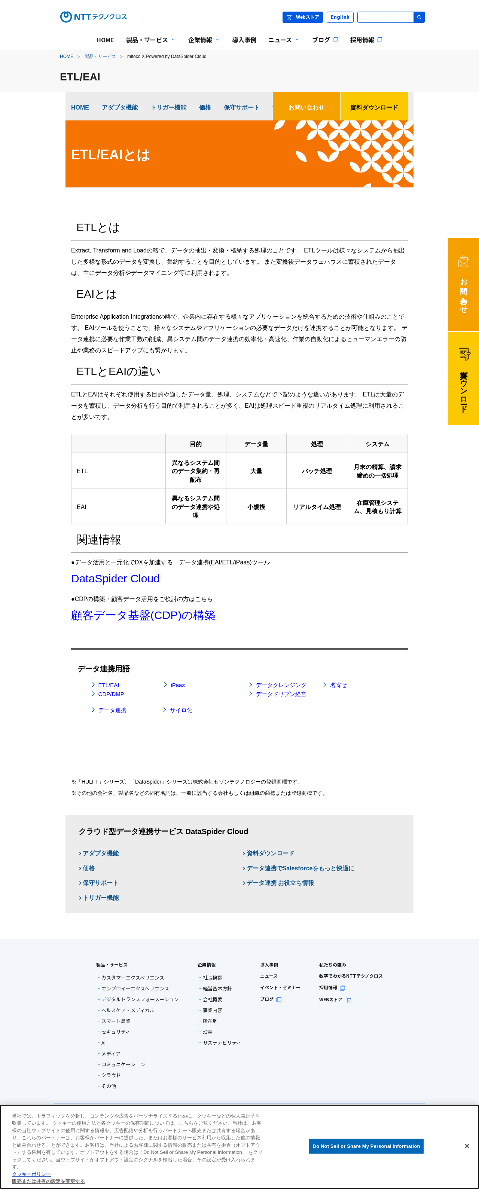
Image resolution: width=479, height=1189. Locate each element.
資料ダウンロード (374, 107)
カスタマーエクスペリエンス (132, 977)
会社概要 (212, 999)
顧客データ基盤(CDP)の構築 (143, 615)
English (340, 17)
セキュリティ (115, 1031)
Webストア (302, 16)
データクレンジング (281, 685)
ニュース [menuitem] (281, 44)
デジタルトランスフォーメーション (140, 999)
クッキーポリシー (31, 1174)
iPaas (178, 685)
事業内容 (212, 1010)
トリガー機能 (168, 107)
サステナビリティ (222, 1042)
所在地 (210, 1020)
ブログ (271, 999)
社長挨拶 (212, 977)
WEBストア (335, 999)
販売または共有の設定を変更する (48, 1181)
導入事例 (269, 964)
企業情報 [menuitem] (201, 44)
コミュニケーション (123, 1064)
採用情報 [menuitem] (366, 39)
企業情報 (207, 964)
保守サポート (242, 107)
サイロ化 (181, 710)
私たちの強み (332, 964)
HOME (66, 56)
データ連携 (112, 710)
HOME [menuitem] (105, 39)
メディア (110, 1053)
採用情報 (332, 987)
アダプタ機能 (120, 107)
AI (103, 1042)
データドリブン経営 (281, 694)
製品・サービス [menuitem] (148, 44)
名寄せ (338, 685)
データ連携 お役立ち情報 (280, 883)
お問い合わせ (306, 107)
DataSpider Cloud (115, 578)
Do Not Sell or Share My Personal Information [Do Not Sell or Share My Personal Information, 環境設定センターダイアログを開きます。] (366, 1146)
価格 (205, 107)
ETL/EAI (108, 685)
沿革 (208, 1031)
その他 (108, 1086)
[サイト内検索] (391, 17)
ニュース (269, 975)
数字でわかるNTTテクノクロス (351, 975)
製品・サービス (100, 56)
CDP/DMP (111, 694)
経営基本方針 (217, 988)
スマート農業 (116, 1020)
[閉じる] (467, 1146)
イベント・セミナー (280, 987)
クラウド (111, 1075)
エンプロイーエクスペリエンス (135, 988)
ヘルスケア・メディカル (128, 1010)
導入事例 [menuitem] (244, 39)
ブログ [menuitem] (325, 39)
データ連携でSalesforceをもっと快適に (301, 868)
